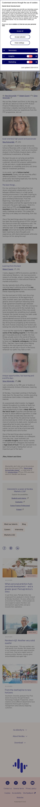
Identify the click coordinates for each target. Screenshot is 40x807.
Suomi (18, 6)
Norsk (8, 6)
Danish (4, 6)
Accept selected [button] (20, 37)
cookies (14, 24)
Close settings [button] (19, 43)
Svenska (13, 6)
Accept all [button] (20, 31)
